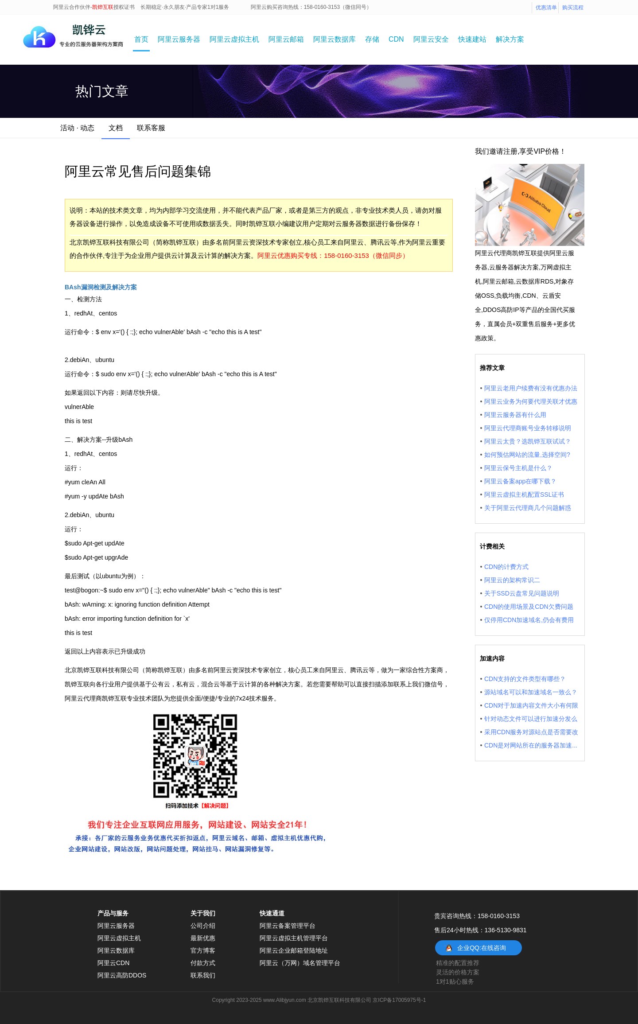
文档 (116, 128)
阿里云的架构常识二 (512, 580)
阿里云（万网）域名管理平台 (300, 962)
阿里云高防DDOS (121, 975)
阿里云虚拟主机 (234, 39)
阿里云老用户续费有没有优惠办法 (530, 388)
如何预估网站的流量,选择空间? (527, 454)
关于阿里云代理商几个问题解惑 (527, 507)
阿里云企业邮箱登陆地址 (294, 950)
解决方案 (510, 39)
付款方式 (203, 962)
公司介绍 (203, 925)
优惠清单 (546, 7)
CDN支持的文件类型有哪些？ (525, 678)
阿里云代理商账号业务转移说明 (527, 428)
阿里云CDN (113, 962)
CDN (396, 39)
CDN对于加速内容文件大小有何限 (531, 705)
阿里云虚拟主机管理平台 (294, 938)
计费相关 (492, 546)
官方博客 (203, 950)
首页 (141, 39)
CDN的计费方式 (506, 566)
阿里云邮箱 (286, 39)
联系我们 (203, 975)
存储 (372, 39)
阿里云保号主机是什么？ (518, 467)
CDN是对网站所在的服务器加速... (530, 745)
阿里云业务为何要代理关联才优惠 (530, 401)
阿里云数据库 (334, 39)
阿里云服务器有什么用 (515, 414)
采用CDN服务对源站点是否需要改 (531, 732)
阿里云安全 (431, 39)
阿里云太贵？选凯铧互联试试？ (527, 441)
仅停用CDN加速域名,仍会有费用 (529, 619)
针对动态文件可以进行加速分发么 (530, 718)
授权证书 (124, 7)
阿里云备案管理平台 (287, 925)
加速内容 (492, 658)
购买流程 (573, 7)
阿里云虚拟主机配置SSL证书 (524, 494)
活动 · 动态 (77, 128)
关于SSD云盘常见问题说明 (521, 593)
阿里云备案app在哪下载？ (520, 481)
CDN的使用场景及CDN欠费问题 (528, 606)
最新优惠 (203, 938)
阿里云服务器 (179, 39)
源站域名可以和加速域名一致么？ (530, 692)
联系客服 (151, 128)
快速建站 (472, 39)
